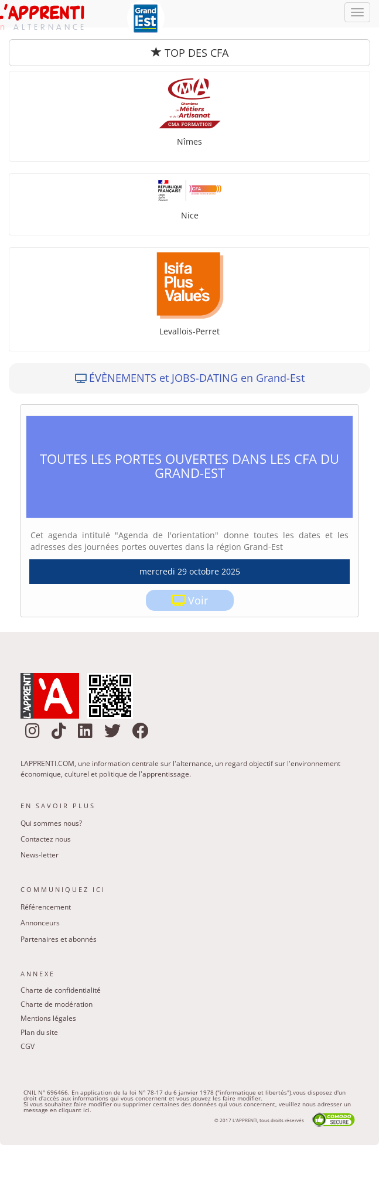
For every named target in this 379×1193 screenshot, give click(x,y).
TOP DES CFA (189, 53)
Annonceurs (40, 923)
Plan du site (39, 1032)
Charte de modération (57, 1004)
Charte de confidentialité (61, 990)
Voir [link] (198, 600)
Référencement (46, 907)
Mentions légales (48, 1018)
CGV (28, 1046)
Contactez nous (46, 839)
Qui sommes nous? (51, 823)
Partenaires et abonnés (59, 939)
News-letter (40, 855)
